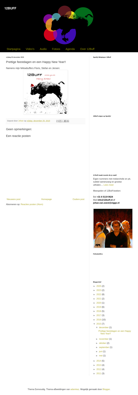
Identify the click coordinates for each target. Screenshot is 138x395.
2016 (99, 319)
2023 (99, 290)
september (104, 347)
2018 (99, 311)
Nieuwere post (13, 199)
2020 (99, 303)
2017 (99, 315)
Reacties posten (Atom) (32, 204)
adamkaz (74, 389)
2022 (99, 294)
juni (101, 351)
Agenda (70, 49)
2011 (99, 373)
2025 (99, 286)
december (104, 327)
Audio (43, 49)
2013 (99, 365)
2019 (99, 307)
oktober (103, 343)
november (104, 339)
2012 (99, 369)
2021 (99, 299)
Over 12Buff (87, 49)
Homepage (46, 199)
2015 (99, 324)
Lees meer (109, 185)
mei (101, 355)
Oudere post (78, 199)
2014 (99, 361)
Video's (30, 49)
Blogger (106, 389)
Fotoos (56, 49)
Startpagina (13, 49)
